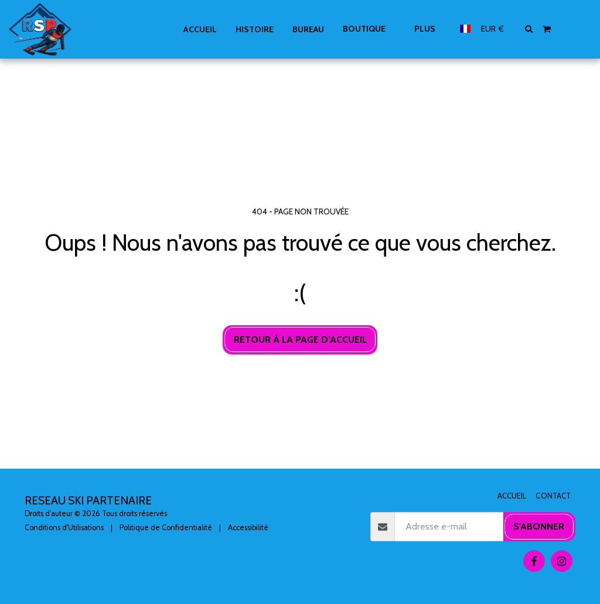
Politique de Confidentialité (166, 527)
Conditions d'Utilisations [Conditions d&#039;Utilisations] (64, 527)
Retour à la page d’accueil (300, 339)
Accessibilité (248, 527)
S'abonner (538, 526)
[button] (529, 29)
